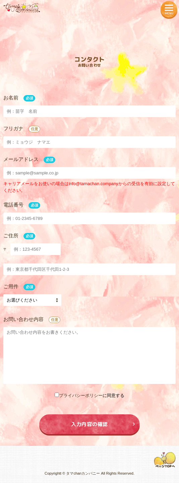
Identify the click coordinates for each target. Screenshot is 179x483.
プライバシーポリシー (81, 395)
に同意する (89, 395)
